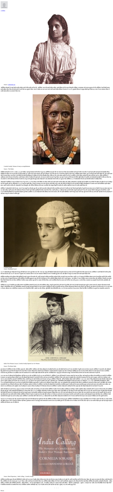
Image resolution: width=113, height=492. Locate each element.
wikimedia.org (11, 84)
